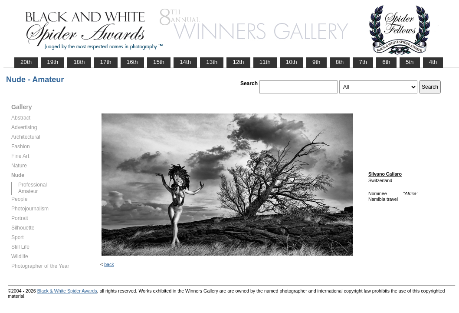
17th (105, 62)
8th (340, 62)
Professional (32, 185)
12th (238, 62)
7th (363, 62)
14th (185, 62)
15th (158, 62)
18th (79, 62)
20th (26, 62)
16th (132, 62)
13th (211, 62)
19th (52, 62)
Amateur (28, 191)
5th (410, 62)
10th (291, 62)
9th (316, 62)
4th (433, 62)
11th (265, 62)
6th (386, 62)
